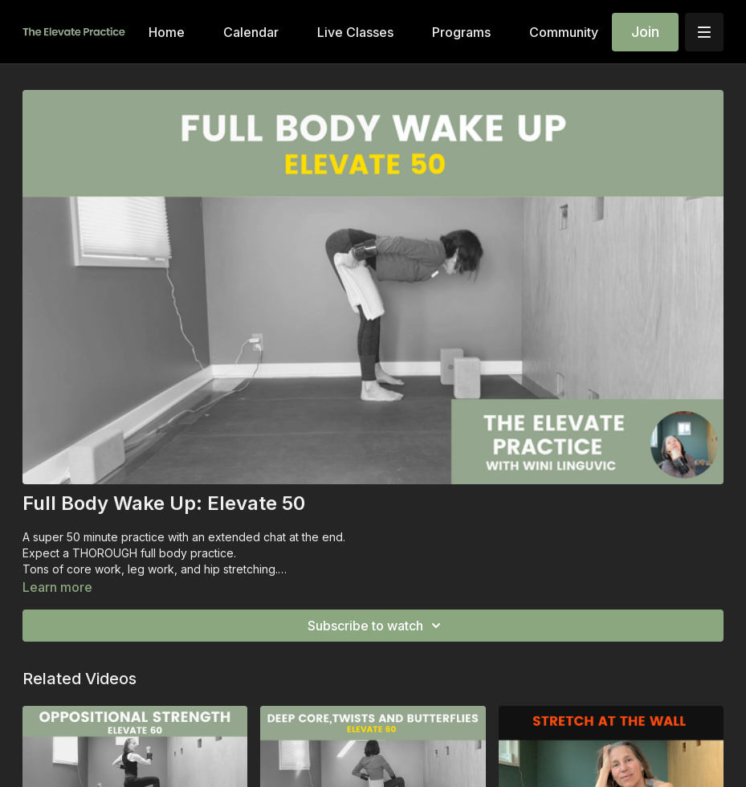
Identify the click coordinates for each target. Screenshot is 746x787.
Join (645, 31)
